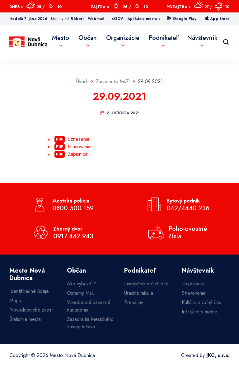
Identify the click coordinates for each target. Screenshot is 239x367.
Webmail (96, 18)
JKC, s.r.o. (218, 355)
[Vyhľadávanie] (226, 42)
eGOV (117, 18)
